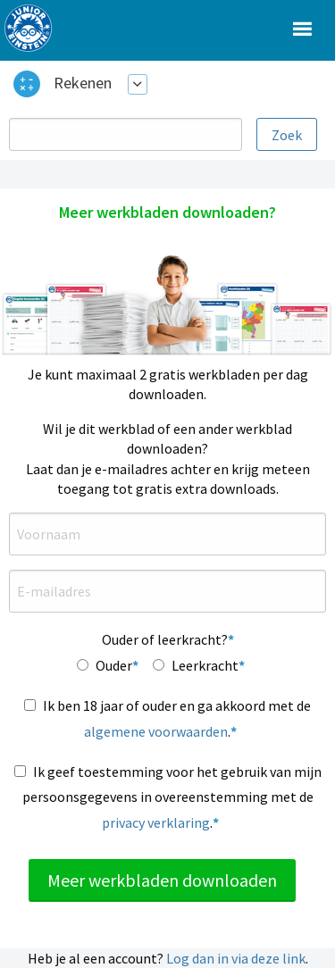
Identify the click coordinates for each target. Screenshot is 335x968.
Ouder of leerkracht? (165, 639)
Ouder (114, 665)
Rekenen (83, 82)
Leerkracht (205, 665)
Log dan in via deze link (236, 958)
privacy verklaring (156, 822)
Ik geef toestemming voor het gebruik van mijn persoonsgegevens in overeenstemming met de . (172, 797)
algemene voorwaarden (156, 731)
